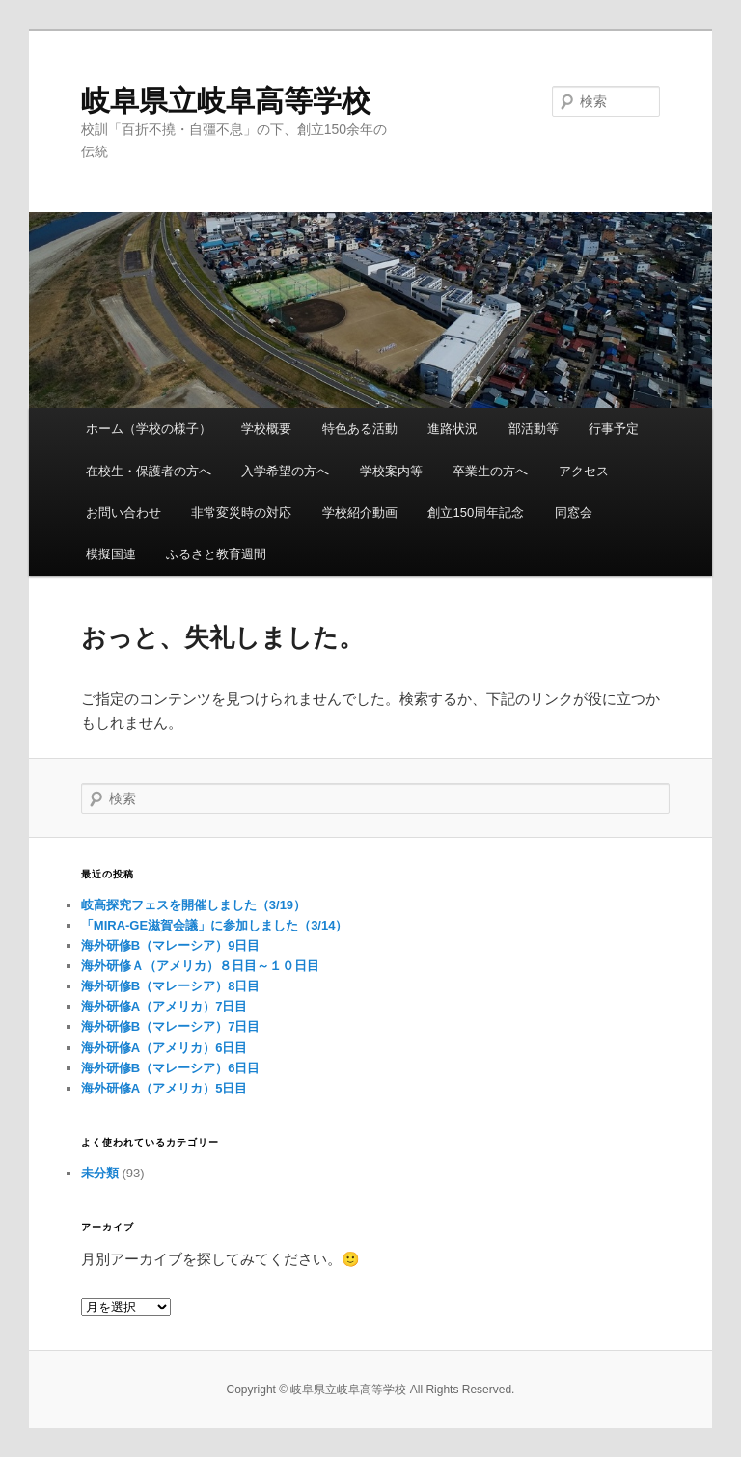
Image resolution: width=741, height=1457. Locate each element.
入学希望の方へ (285, 471)
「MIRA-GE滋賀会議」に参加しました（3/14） (214, 925)
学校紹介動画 (360, 512)
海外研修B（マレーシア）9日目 (171, 945)
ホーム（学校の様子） (148, 428)
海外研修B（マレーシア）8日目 (171, 986)
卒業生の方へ (490, 471)
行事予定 (614, 428)
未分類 (100, 1173)
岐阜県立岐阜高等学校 (225, 101)
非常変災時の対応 (241, 512)
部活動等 (533, 428)
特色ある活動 (360, 428)
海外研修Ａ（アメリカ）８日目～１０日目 (200, 965)
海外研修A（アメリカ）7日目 (164, 1006)
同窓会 (573, 512)
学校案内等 (391, 471)
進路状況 (452, 428)
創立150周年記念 (475, 512)
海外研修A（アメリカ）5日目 (164, 1088)
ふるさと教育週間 (216, 554)
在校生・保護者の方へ (148, 471)
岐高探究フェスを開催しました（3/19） (193, 905)
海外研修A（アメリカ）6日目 (164, 1047)
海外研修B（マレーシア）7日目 (171, 1026)
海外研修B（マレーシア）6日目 (171, 1068)
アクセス (584, 471)
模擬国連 (111, 554)
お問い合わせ (123, 512)
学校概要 (266, 428)
